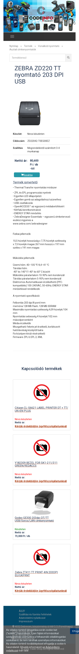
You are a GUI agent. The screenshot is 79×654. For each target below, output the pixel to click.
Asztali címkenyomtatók (22, 49)
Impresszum (26, 621)
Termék (28, 46)
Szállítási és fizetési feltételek (35, 614)
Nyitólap (13, 46)
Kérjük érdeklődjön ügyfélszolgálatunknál (41, 426)
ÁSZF (22, 611)
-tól (32, 168)
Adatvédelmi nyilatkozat (32, 618)
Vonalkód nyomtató (48, 46)
